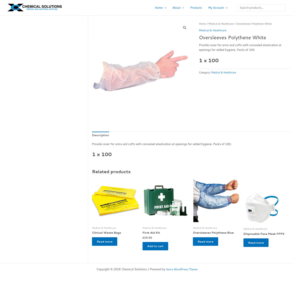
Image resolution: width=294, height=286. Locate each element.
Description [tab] (100, 135)
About (179, 7)
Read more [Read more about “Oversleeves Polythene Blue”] (207, 242)
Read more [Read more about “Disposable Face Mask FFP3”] (257, 243)
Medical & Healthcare (221, 23)
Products (197, 8)
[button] (166, 7)
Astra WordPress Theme (182, 269)
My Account (218, 7)
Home (162, 7)
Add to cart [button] (156, 247)
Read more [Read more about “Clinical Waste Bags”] (106, 242)
